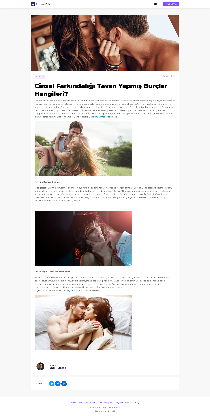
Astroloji (40, 77)
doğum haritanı (98, 116)
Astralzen (40, 4)
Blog (137, 403)
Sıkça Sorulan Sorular (124, 403)
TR (158, 4)
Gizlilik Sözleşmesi (105, 403)
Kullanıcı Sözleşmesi (87, 403)
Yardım (73, 403)
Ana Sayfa (171, 4)
